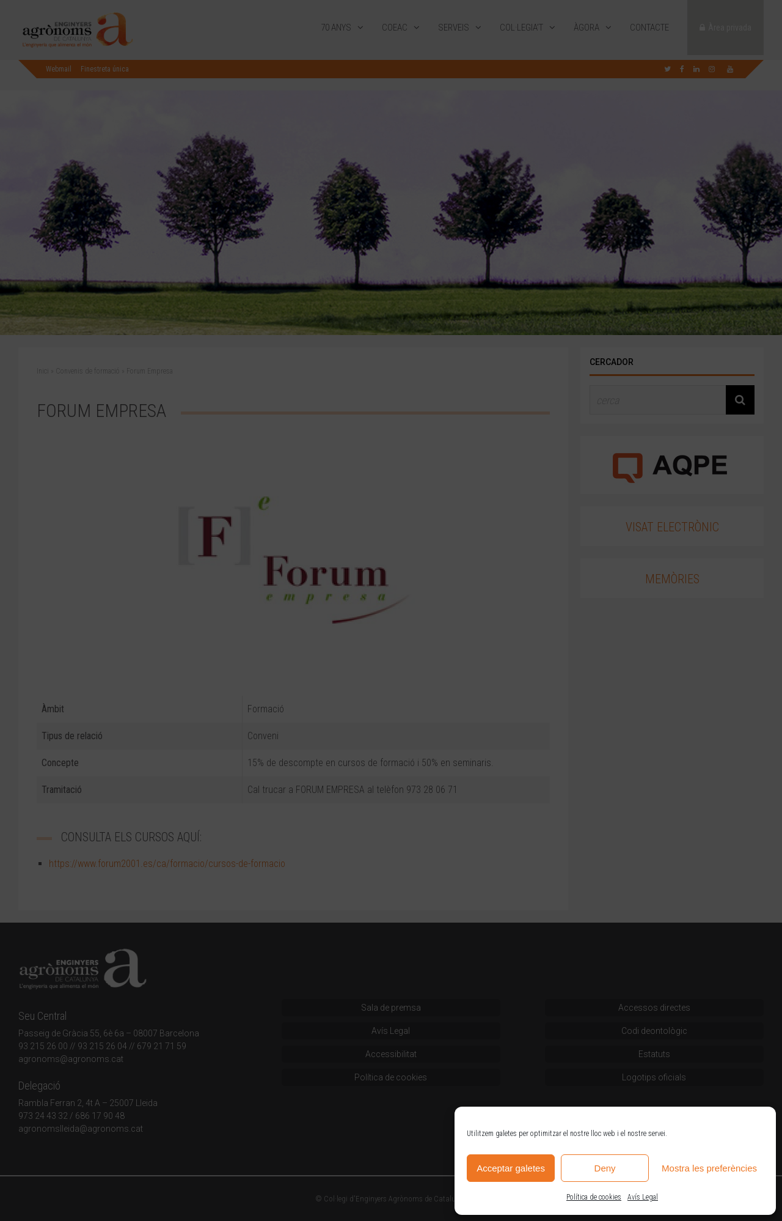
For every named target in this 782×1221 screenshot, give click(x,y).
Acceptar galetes (511, 1168)
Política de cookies (593, 1197)
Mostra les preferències (709, 1168)
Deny (605, 1168)
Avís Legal (642, 1197)
